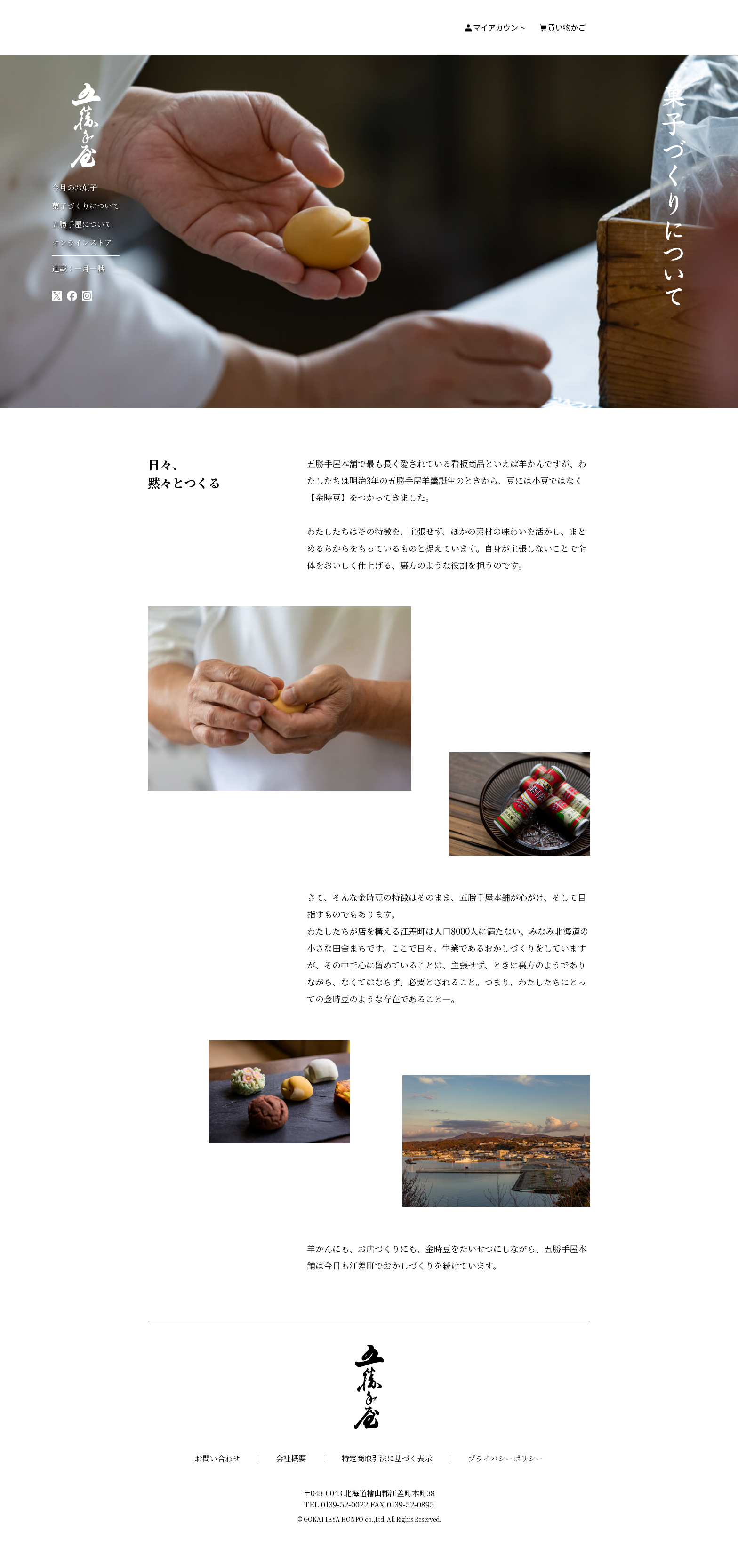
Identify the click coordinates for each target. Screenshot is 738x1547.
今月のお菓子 (74, 187)
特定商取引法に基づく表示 (387, 1458)
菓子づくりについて (86, 205)
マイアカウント (499, 27)
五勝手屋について (82, 224)
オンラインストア (82, 242)
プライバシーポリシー (505, 1458)
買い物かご (567, 27)
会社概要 (291, 1458)
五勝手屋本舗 (86, 125)
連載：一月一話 (78, 268)
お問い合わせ (217, 1458)
